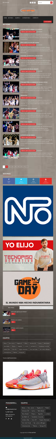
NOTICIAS (11, 17)
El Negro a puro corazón (17, 328)
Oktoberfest (24, 95)
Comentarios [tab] (27, 307)
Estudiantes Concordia (44, 346)
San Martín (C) (34, 346)
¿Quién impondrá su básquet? (29, 108)
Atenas (5, 343)
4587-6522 (9, 412)
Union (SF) (14, 349)
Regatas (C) (19, 343)
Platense (15, 352)
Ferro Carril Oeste (34, 349)
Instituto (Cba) (7, 349)
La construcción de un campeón (29, 69)
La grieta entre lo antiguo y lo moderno (31, 29)
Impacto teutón (25, 148)
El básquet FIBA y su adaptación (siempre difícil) (34, 82)
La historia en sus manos (28, 135)
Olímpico (14, 346)
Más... (13, 313)
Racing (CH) (21, 352)
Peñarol (26, 343)
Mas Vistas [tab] (11, 307)
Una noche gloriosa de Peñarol (19, 311)
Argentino (20, 346)
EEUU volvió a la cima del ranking (30, 42)
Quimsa (40, 343)
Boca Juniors (12, 343)
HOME (5, 17)
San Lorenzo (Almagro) (45, 349)
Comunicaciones (7, 352)
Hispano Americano (23, 349)
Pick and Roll (32, 432)
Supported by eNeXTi (28, 438)
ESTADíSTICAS (27, 17)
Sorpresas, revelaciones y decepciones (32, 55)
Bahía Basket (47, 343)
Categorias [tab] (45, 307)
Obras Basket (7, 346)
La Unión (26, 346)
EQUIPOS (18, 17)
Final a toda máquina (26, 122)
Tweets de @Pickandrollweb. (10, 358)
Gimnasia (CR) (33, 343)
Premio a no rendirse (16, 320)
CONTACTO (35, 17)
